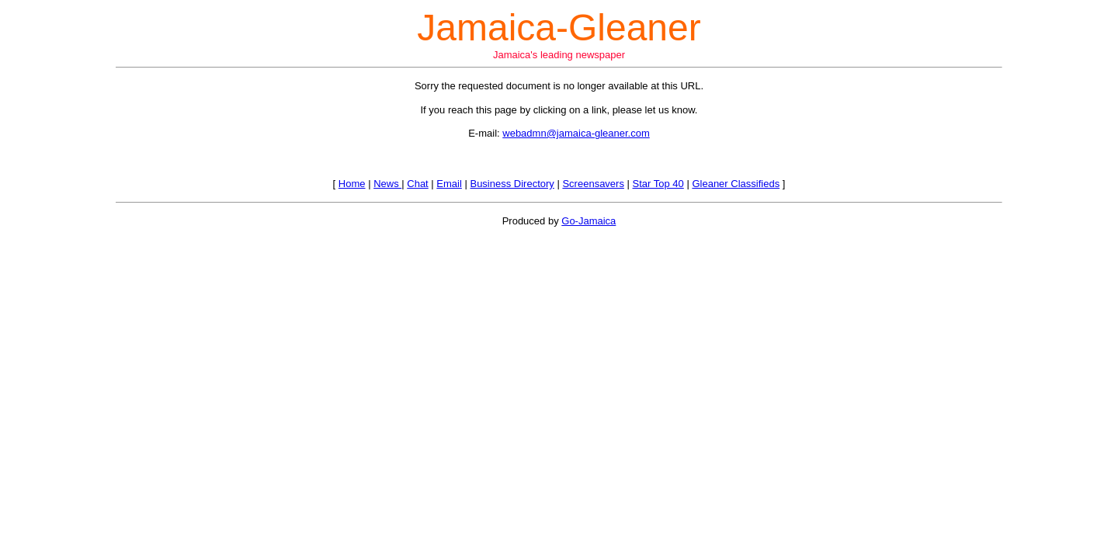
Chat (417, 183)
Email (449, 183)
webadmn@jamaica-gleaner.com (576, 133)
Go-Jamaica (588, 221)
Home (352, 183)
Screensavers (592, 183)
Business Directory (512, 183)
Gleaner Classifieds (735, 183)
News (387, 183)
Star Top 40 (658, 183)
